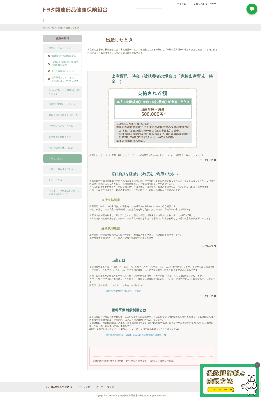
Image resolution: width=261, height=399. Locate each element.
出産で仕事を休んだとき (61, 169)
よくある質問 (140, 64)
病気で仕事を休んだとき (61, 147)
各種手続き (155, 20)
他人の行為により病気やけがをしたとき (64, 92)
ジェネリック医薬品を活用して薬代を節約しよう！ (64, 192)
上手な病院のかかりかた (64, 71)
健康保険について (80, 20)
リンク (86, 387)
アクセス (181, 4)
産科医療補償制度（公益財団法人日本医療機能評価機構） (134, 334)
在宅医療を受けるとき (60, 137)
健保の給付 (105, 20)
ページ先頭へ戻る (208, 160)
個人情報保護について (62, 387)
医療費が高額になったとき (62, 104)
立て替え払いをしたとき (61, 126)
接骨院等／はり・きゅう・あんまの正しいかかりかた (65, 79)
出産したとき (55, 158)
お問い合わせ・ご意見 (205, 4)
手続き (119, 64)
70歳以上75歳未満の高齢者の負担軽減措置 (65, 63)
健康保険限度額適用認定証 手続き (123, 291)
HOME (46, 27)
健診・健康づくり (130, 20)
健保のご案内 (55, 20)
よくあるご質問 (205, 20)
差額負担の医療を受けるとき (63, 115)
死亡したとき (55, 180)
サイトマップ (107, 387)
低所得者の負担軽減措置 (64, 55)
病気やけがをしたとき (60, 48)
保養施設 (180, 20)
